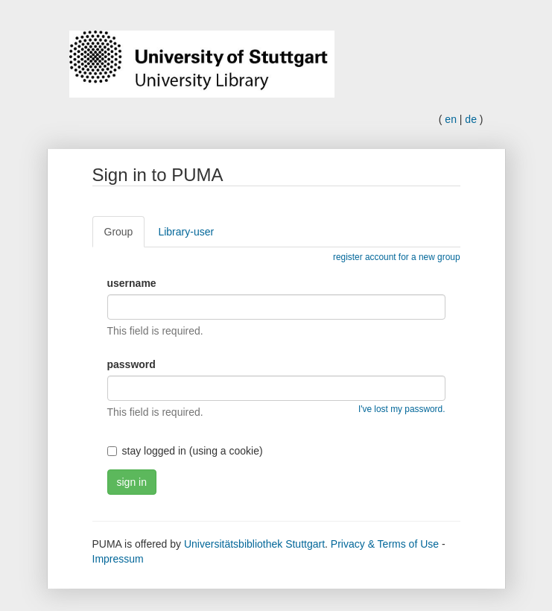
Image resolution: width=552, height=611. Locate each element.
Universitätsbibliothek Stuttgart (254, 544)
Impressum (118, 559)
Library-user (186, 232)
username (131, 283)
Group (118, 232)
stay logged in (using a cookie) (185, 451)
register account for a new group (396, 257)
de (471, 119)
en (451, 119)
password (131, 364)
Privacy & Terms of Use (385, 544)
